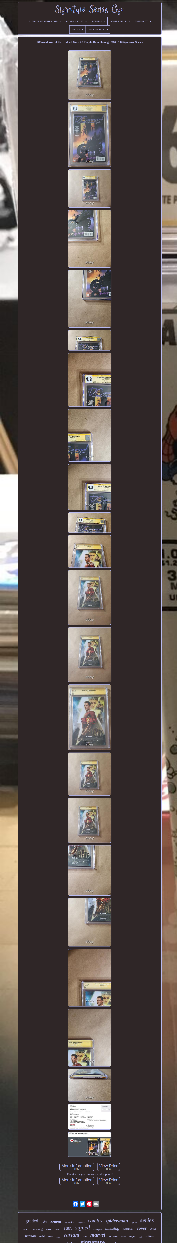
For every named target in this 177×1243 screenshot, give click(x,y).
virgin (132, 1236)
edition (150, 1236)
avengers (97, 1229)
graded (32, 1220)
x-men (55, 1221)
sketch (128, 1228)
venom (113, 1236)
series (147, 1220)
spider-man (117, 1220)
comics (95, 1220)
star (85, 1236)
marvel (97, 1235)
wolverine (69, 1222)
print (57, 1229)
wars (58, 1237)
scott (26, 1229)
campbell (81, 1223)
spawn (134, 1222)
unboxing (37, 1229)
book (140, 1237)
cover (142, 1228)
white (123, 1236)
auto (153, 1229)
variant (71, 1235)
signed (82, 1227)
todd (42, 1236)
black (50, 1236)
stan (68, 1228)
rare (49, 1229)
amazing (112, 1228)
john (44, 1221)
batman (30, 1236)
